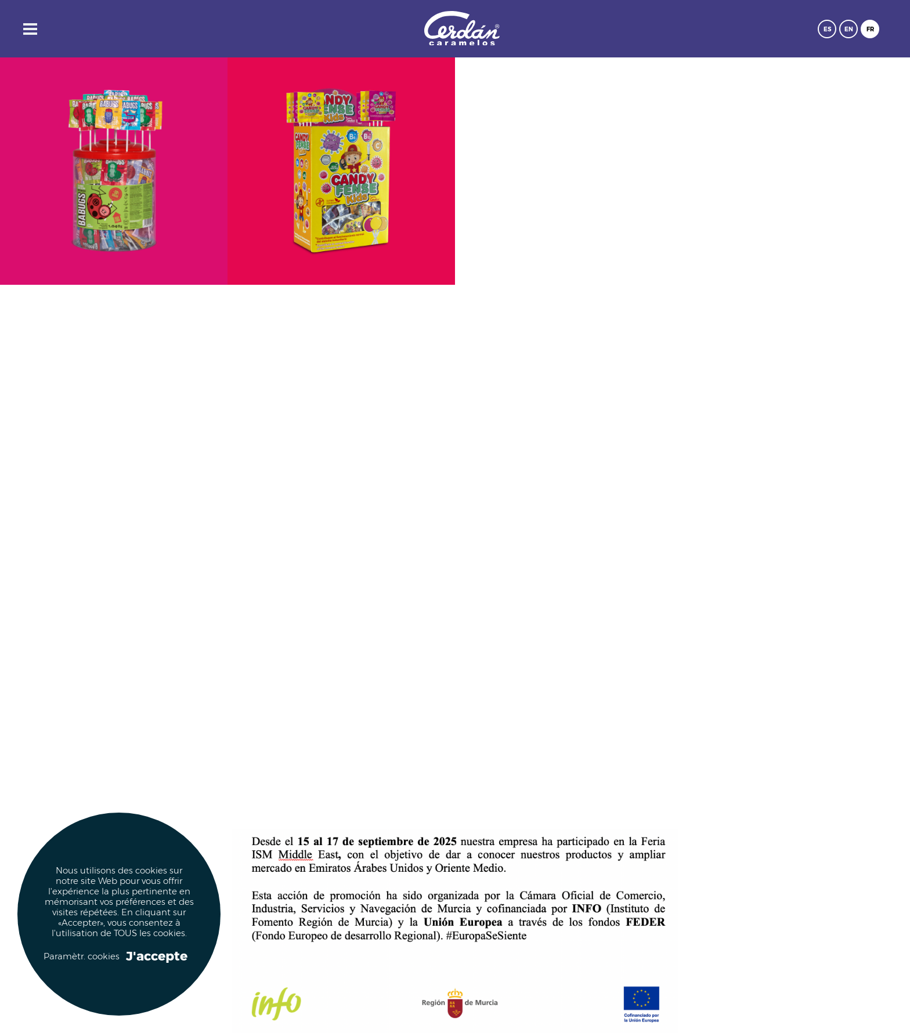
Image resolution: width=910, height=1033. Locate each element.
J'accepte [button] (156, 956)
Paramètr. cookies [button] (81, 956)
